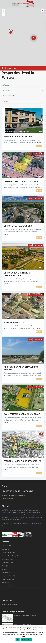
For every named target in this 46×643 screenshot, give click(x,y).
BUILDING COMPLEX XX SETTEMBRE (21, 181)
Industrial (5, 546)
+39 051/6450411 (9, 499)
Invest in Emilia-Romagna (10, 605)
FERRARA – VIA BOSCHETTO (18, 136)
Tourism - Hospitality (9, 556)
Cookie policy (26, 640)
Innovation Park (7, 586)
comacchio (12, 268)
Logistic (4, 549)
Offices (4, 583)
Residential (5, 559)
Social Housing (6, 579)
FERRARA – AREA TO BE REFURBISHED (22, 461)
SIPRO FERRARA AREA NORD (18, 226)
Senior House (6, 573)
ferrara (11, 221)
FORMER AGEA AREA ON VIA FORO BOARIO (21, 368)
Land (3, 569)
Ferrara (26, 132)
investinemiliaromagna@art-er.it (14, 495)
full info (38, 146)
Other (4, 566)
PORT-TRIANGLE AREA (22, 624)
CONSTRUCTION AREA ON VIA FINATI (22, 414)
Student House (7, 553)
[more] (39, 143)
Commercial (5, 563)
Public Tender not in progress (14, 132)
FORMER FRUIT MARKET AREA (25, 615)
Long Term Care (7, 576)
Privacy (4, 526)
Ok (17, 640)
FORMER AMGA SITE (14, 322)
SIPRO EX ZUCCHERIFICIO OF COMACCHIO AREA (18, 274)
